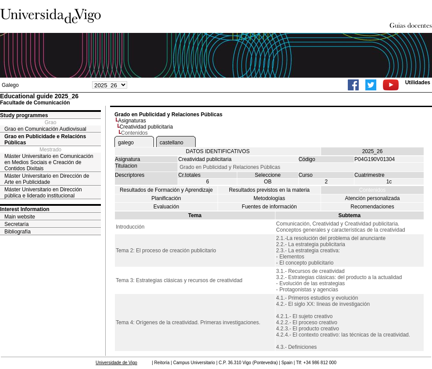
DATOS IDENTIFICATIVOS (218, 151)
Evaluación (166, 207)
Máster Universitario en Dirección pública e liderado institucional (43, 192)
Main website (19, 217)
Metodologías (269, 198)
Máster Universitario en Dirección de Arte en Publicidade (46, 179)
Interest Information (25, 209)
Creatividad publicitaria (146, 127)
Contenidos (372, 190)
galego (126, 143)
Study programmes (24, 115)
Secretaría (16, 224)
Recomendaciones (372, 207)
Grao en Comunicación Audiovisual (45, 129)
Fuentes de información (269, 207)
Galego (10, 85)
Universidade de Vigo (116, 362)
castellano (171, 143)
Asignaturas (132, 121)
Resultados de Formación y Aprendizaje (166, 190)
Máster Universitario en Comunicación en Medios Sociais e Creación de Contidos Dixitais (48, 162)
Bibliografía (17, 232)
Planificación (166, 198)
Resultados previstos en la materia (269, 190)
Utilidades (417, 82)
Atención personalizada (372, 198)
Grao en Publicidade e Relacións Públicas (45, 139)
